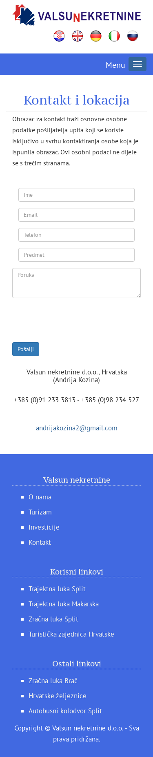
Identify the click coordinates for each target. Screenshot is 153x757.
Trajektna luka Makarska (64, 603)
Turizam (40, 512)
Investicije (44, 527)
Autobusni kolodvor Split (65, 710)
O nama (40, 496)
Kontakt (40, 542)
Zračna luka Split (53, 619)
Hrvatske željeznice (57, 695)
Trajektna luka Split (57, 588)
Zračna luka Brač (53, 680)
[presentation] (74, 320)
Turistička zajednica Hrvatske (71, 634)
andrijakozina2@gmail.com (77, 427)
